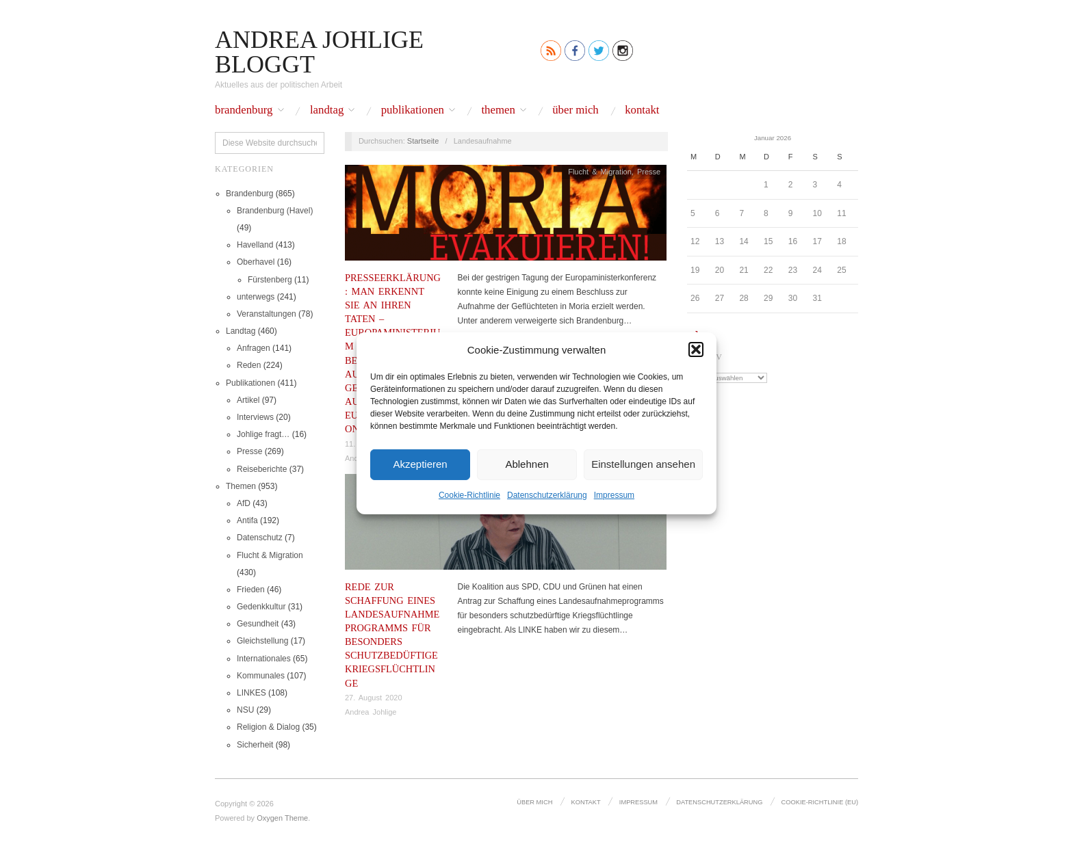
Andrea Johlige (370, 712)
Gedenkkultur (261, 606)
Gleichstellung (262, 641)
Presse (249, 451)
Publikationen (412, 110)
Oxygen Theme (282, 818)
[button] (696, 349)
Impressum (614, 494)
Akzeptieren (420, 464)
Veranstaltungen (266, 314)
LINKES (251, 693)
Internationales (264, 658)
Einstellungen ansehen (643, 464)
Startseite (423, 141)
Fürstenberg (270, 280)
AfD (243, 503)
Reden (249, 365)
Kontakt (642, 110)
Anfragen (253, 348)
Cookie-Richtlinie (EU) (820, 802)
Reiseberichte (262, 469)
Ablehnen (526, 464)
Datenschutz (260, 537)
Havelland (255, 245)
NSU (245, 710)
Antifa (247, 520)
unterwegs (255, 297)
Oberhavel (255, 262)
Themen (498, 110)
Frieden (251, 589)
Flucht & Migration (270, 555)
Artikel (248, 400)
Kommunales (261, 675)
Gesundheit (258, 624)
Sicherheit (255, 745)
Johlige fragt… (263, 434)
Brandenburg (244, 110)
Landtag (327, 110)
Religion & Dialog (268, 727)
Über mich (575, 110)
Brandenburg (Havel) (275, 210)
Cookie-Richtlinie (469, 494)
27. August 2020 (373, 697)
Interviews (255, 417)
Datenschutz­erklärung (547, 494)
